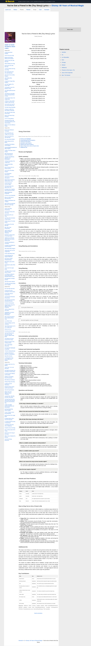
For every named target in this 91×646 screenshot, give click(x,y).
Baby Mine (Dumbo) (8, 356)
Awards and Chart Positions (27, 144)
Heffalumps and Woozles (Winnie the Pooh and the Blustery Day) (9, 239)
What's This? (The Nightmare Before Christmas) (8, 393)
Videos (15, 9)
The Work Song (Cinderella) (10, 107)
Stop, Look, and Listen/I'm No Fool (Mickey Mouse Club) (10, 318)
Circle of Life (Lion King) (9, 55)
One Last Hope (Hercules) (10, 288)
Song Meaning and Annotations (27, 140)
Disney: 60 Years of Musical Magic (68, 5)
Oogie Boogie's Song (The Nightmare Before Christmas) (10, 306)
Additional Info (23, 147)
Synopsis (46, 9)
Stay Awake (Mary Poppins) (10, 248)
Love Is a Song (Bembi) (9, 118)
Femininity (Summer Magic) (10, 331)
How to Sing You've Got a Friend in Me (29, 145)
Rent (63, 59)
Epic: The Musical (66, 75)
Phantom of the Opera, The (68, 70)
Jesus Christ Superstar (67, 72)
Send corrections (38, 613)
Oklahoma (64, 67)
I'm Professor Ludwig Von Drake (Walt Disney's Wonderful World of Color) (10, 275)
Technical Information (25, 141)
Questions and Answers (26, 143)
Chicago (64, 62)
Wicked (63, 65)
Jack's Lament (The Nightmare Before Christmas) (8, 231)
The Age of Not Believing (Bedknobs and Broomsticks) (9, 158)
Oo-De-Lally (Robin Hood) (10, 253)
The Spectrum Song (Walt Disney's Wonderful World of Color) (10, 95)
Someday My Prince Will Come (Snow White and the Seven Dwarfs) (10, 121)
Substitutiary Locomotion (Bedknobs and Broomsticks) (9, 313)
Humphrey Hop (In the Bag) (10, 427)
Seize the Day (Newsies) (9, 389)
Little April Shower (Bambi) (10, 281)
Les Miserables (65, 57)
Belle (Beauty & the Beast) (10, 379)
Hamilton (64, 52)
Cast (40, 9)
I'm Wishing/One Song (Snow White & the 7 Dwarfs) (9, 359)
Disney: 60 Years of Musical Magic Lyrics (10, 46)
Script (34, 9)
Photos (22, 9)
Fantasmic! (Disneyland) (9, 302)
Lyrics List (8, 9)
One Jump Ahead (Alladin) (10, 139)
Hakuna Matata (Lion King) (10, 63)
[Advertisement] (31, 22)
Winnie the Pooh (8, 329)
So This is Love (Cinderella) (10, 195)
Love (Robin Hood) (8, 321)
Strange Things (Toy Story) (10, 381)
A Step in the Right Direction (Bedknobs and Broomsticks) (9, 406)
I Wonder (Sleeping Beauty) (10, 351)
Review (28, 9)
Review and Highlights (25, 138)
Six (62, 54)
